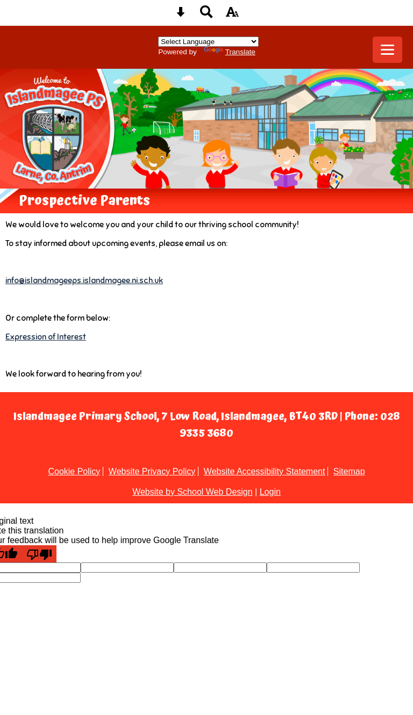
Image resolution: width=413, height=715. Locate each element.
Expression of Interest (45, 336)
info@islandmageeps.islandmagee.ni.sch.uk (84, 280)
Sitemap (349, 471)
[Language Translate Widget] (208, 42)
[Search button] (206, 15)
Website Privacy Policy (152, 471)
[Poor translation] (39, 553)
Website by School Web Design (192, 491)
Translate (229, 52)
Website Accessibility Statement (264, 471)
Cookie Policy (74, 471)
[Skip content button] (181, 15)
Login (270, 491)
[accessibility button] (232, 15)
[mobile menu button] (387, 50)
